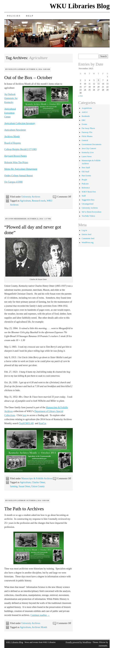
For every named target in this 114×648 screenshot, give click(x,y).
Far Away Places (88, 128)
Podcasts (85, 184)
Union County (38, 486)
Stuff (84, 196)
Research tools (39, 200)
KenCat (42, 423)
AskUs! (85, 112)
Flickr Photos (87, 136)
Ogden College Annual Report (18, 175)
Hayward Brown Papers (15, 156)
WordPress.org (87, 242)
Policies (14, 16)
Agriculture (25, 200)
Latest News (87, 156)
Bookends (86, 116)
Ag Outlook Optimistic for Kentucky (11, 98)
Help (29, 16)
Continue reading (40, 615)
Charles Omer (38, 482)
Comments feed (88, 238)
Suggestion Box (88, 200)
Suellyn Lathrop (16, 69)
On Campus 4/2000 (13, 182)
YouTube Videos (88, 216)
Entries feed (86, 234)
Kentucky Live (88, 152)
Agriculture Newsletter (15, 130)
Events (84, 124)
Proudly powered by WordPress (78, 642)
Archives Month (12, 136)
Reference (86, 188)
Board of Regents (12, 143)
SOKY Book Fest (89, 192)
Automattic (102, 645)
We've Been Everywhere (91, 212)
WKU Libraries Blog (80, 6)
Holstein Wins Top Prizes (16, 162)
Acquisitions (87, 108)
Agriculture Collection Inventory (19, 123)
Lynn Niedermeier (17, 219)
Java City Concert (89, 148)
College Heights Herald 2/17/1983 (20, 149)
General (85, 140)
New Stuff (86, 167)
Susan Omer (24, 486)
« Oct (80, 96)
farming (13, 486)
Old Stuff (85, 171)
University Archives (30, 196)
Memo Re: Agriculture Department (20, 169)
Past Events (86, 175)
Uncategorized (87, 204)
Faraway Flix (87, 132)
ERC (84, 120)
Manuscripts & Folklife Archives (36, 478)
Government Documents (91, 144)
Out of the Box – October (28, 77)
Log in (84, 230)
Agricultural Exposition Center (10, 113)
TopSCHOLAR (26, 423)
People (84, 179)
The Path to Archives (24, 508)
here (24, 415)
